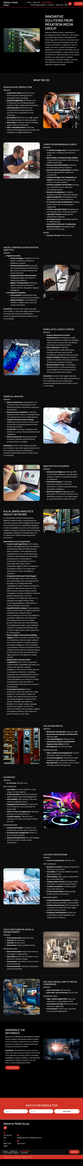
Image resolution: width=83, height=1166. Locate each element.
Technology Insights (11, 1153)
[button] (70, 3)
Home (5, 1151)
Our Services (25, 1151)
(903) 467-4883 (62, 5)
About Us (13, 1151)
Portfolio (24, 1153)
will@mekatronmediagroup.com (29, 1138)
